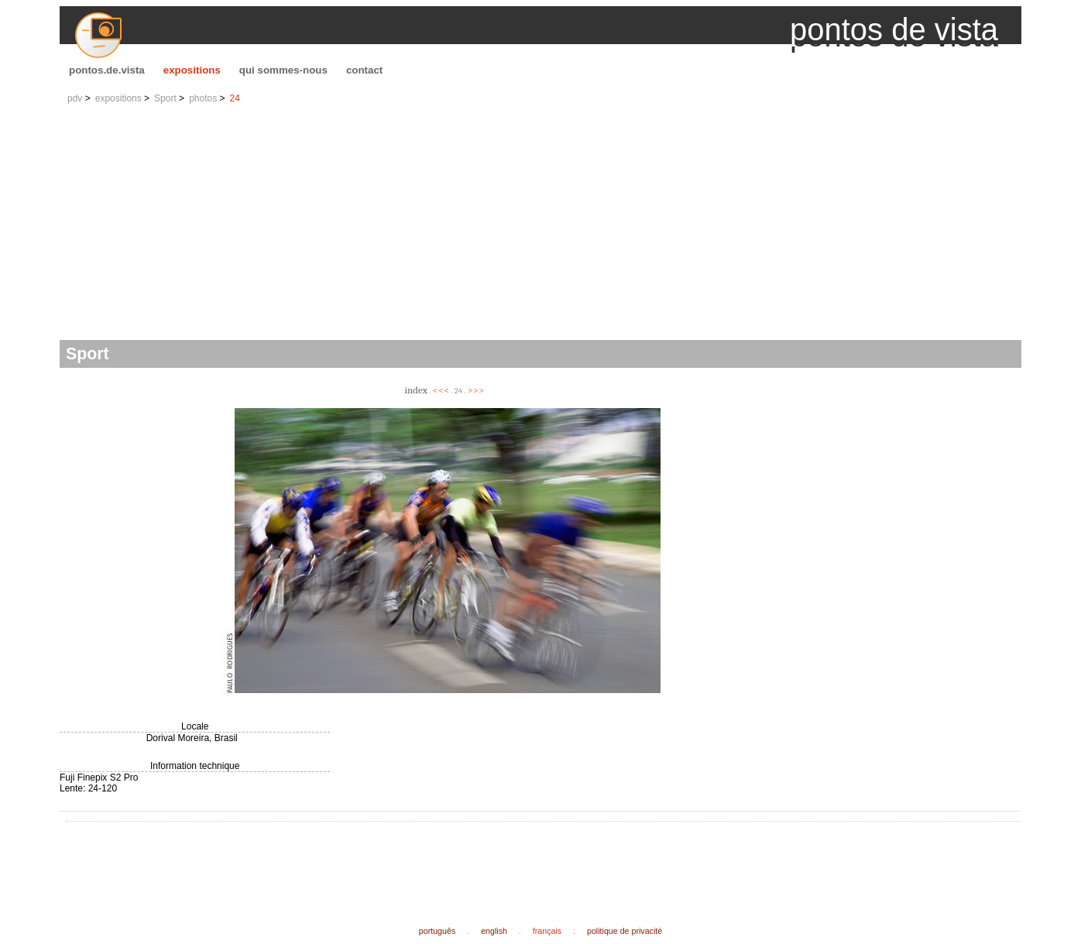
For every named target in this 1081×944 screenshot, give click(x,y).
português (437, 930)
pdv (74, 98)
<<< (441, 390)
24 (235, 98)
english (494, 930)
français (547, 930)
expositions (192, 70)
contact (364, 70)
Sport (165, 98)
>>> (476, 390)
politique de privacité (624, 930)
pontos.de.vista (107, 70)
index (415, 390)
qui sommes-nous (283, 70)
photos (203, 98)
